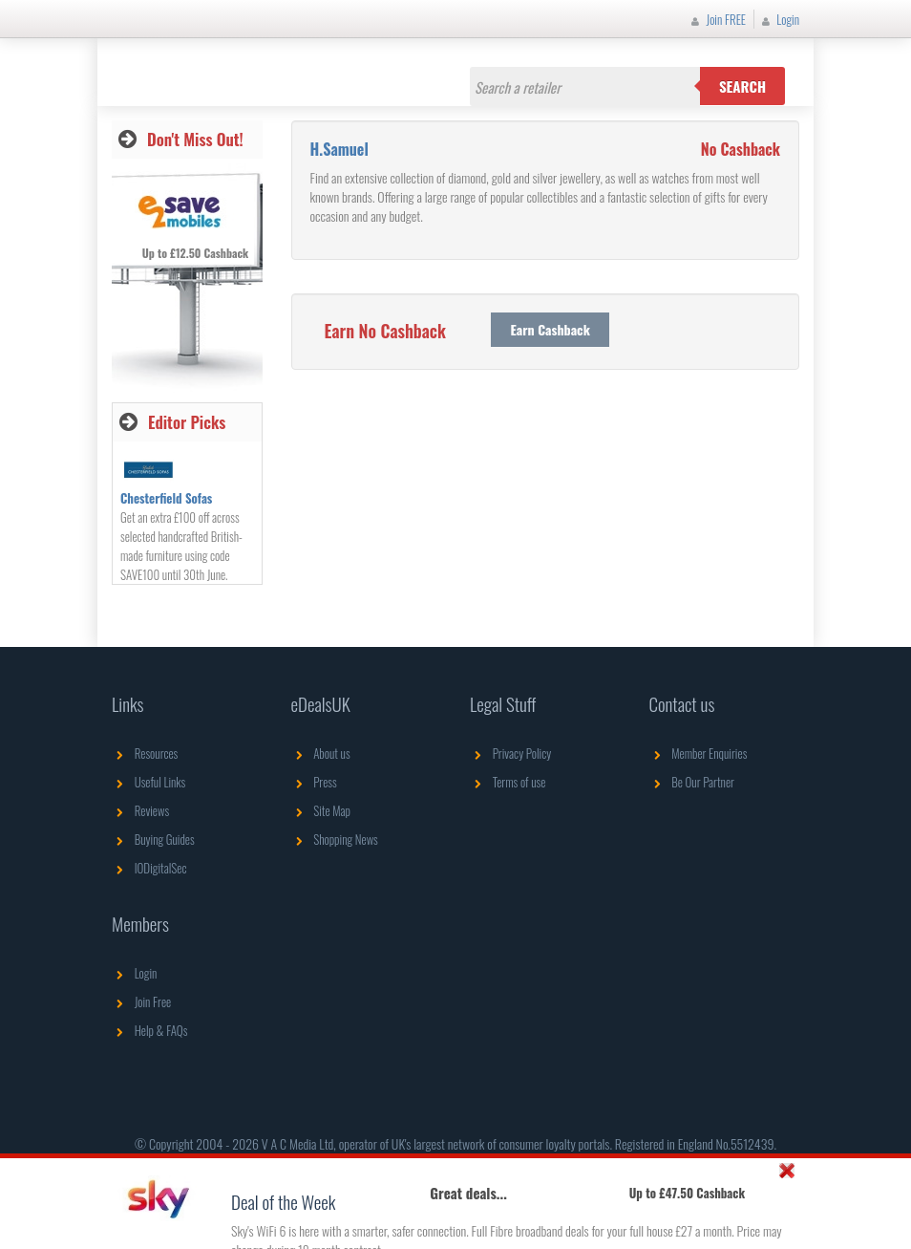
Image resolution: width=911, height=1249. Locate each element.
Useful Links (148, 781)
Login (778, 19)
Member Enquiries (698, 753)
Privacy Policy (510, 753)
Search (742, 86)
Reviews (140, 810)
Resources (145, 753)
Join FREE (716, 19)
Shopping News (334, 839)
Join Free (141, 1001)
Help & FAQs (149, 1030)
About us (320, 753)
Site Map (321, 810)
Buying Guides (153, 839)
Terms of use (507, 781)
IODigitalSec (149, 867)
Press (314, 781)
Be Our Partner (691, 781)
